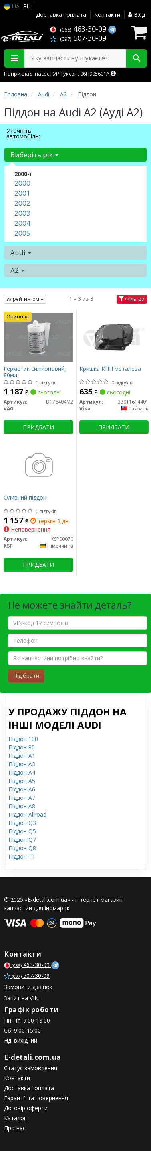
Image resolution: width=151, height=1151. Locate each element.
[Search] (136, 58)
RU (27, 6)
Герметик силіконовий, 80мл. (35, 372)
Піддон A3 (21, 764)
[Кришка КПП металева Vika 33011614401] (114, 336)
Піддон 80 (21, 747)
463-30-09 (79, 29)
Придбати (38, 427)
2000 (22, 183)
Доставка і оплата (61, 14)
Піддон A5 (21, 781)
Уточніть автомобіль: (23, 133)
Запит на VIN (21, 998)
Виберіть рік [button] (34, 154)
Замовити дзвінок (28, 987)
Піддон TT (22, 856)
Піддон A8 (21, 806)
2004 (22, 223)
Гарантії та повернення (36, 1098)
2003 (22, 213)
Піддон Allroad (27, 814)
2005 (22, 233)
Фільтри (132, 299)
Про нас (15, 1128)
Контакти (107, 14)
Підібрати (26, 675)
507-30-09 (78, 38)
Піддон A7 (21, 797)
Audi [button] (20, 252)
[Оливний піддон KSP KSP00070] (38, 465)
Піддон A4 (21, 772)
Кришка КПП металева (110, 369)
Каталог (15, 1118)
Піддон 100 (23, 739)
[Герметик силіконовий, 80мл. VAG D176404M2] (38, 336)
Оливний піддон (25, 497)
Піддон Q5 (22, 831)
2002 (22, 203)
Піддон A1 (21, 755)
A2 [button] (17, 270)
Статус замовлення (30, 1068)
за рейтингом (25, 299)
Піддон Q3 (22, 823)
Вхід (136, 14)
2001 (22, 193)
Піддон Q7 (22, 839)
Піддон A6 (21, 789)
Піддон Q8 (22, 848)
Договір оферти (26, 1108)
